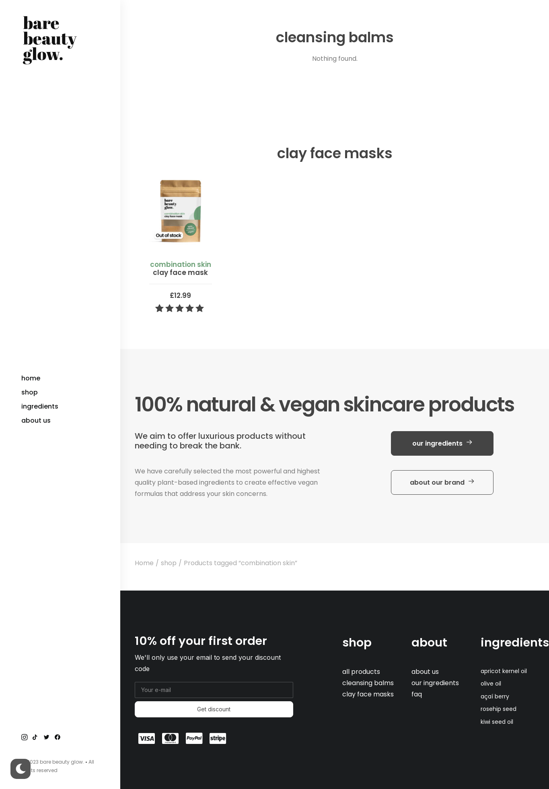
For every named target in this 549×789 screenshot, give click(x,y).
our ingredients (442, 443)
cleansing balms (368, 683)
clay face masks (368, 694)
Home (144, 563)
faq (416, 694)
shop (169, 563)
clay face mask (180, 268)
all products (361, 671)
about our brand (442, 482)
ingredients (515, 642)
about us (425, 671)
